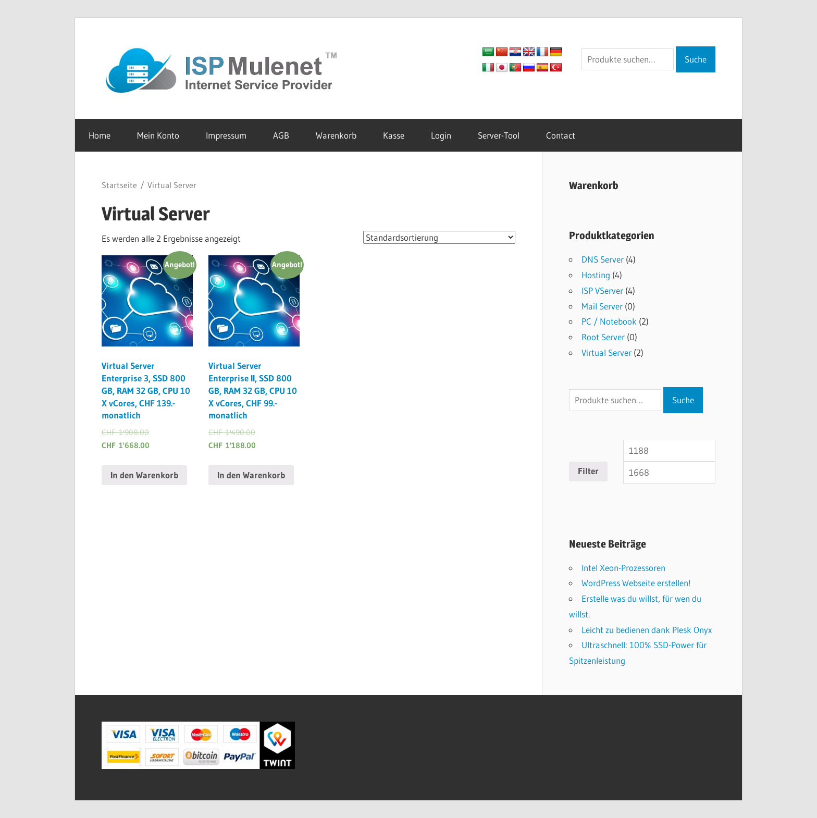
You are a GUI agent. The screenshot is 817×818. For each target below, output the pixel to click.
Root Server (603, 336)
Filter (588, 471)
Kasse (393, 135)
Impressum (226, 135)
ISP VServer (602, 290)
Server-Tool (498, 135)
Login (441, 135)
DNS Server (602, 259)
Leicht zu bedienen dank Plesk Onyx (646, 629)
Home (99, 135)
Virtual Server (606, 352)
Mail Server (602, 306)
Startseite (119, 185)
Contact (560, 135)
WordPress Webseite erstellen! (636, 582)
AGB (281, 135)
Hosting (595, 274)
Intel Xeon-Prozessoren (623, 567)
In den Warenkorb (144, 474)
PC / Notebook (609, 321)
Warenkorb (336, 135)
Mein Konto (158, 135)
